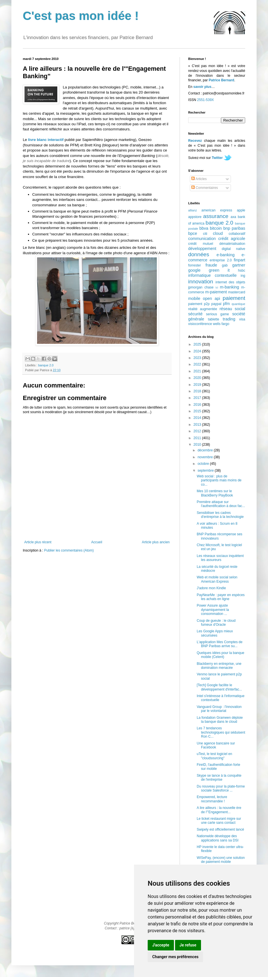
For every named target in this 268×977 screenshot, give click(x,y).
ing (243, 276)
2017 (198, 398)
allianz (192, 210)
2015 (198, 411)
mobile (194, 298)
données (198, 254)
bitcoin (216, 228)
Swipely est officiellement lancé (220, 829)
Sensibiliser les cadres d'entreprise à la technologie (220, 515)
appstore (195, 217)
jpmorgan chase (201, 287)
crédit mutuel (200, 244)
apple (241, 210)
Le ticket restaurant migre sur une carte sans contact (219, 821)
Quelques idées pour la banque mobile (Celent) (220, 655)
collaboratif (237, 234)
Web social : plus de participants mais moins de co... (219, 480)
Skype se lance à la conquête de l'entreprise (219, 778)
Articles (199, 179)
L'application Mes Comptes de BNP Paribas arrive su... (219, 644)
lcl (217, 287)
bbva (203, 228)
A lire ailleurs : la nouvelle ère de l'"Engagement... (219, 810)
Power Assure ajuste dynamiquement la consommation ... (213, 609)
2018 (198, 391)
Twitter (217, 158)
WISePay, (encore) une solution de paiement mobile (221, 860)
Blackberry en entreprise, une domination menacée (219, 666)
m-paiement (216, 292)
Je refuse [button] (188, 945)
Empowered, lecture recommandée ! (212, 799)
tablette (213, 319)
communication (202, 238)
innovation (200, 281)
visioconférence (200, 324)
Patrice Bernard (221, 80)
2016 (198, 405)
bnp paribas (234, 228)
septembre (206, 471)
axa (233, 217)
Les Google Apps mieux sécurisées (215, 633)
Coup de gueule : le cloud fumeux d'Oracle (216, 623)
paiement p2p (199, 304)
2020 (198, 378)
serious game (217, 314)
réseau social (232, 308)
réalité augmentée (202, 309)
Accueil (96, 542)
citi (205, 234)
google (194, 270)
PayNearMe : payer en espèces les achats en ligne (221, 597)
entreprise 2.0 (221, 260)
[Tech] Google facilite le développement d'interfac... (219, 687)
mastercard (236, 292)
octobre (204, 464)
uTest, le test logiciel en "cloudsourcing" (214, 756)
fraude (211, 265)
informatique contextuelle (212, 275)
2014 (198, 418)
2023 (198, 358)
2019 (198, 385)
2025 (198, 344)
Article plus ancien (156, 542)
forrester (194, 265)
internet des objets (230, 282)
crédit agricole (231, 238)
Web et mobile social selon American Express (217, 579)
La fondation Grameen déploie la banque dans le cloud (220, 720)
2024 (198, 351)
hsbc (241, 270)
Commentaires (204, 188)
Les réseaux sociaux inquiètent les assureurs (220, 558)
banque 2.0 (46, 365)
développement (202, 248)
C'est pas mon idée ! (81, 16)
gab (225, 265)
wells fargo (221, 324)
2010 (198, 445)
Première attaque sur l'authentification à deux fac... (221, 504)
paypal (216, 304)
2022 (198, 364)
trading (229, 319)
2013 (198, 425)
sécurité (195, 314)
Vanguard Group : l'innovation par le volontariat (219, 709)
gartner (238, 265)
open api (211, 298)
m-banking (229, 287)
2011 (198, 438)
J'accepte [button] (160, 945)
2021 (198, 371)
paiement (234, 298)
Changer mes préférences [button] (175, 956)
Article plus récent (37, 542)
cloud (218, 233)
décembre (206, 450)
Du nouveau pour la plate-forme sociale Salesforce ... (221, 788)
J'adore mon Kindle (211, 588)
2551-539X (205, 100)
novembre (206, 457)
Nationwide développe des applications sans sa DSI (217, 838)
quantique (238, 304)
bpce (192, 233)
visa (242, 319)
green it (219, 270)
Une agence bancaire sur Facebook (216, 745)
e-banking (225, 255)
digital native (233, 249)
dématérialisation (232, 244)
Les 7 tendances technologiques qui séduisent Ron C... (221, 732)
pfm (226, 303)
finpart (239, 260)
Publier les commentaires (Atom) (69, 550)
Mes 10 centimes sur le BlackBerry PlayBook (215, 493)
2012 (198, 431)
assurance (216, 216)
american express (217, 210)
